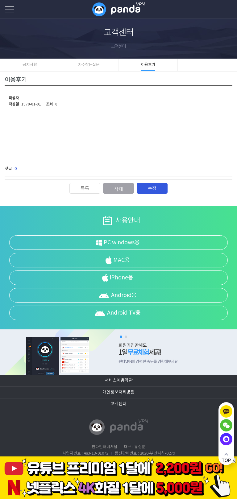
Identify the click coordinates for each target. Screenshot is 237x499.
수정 (152, 188)
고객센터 (118, 404)
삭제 (118, 189)
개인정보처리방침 (118, 392)
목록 (85, 188)
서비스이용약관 (119, 380)
